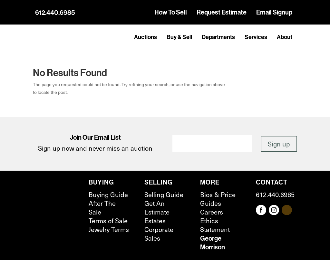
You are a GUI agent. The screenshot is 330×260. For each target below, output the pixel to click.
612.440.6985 (55, 12)
